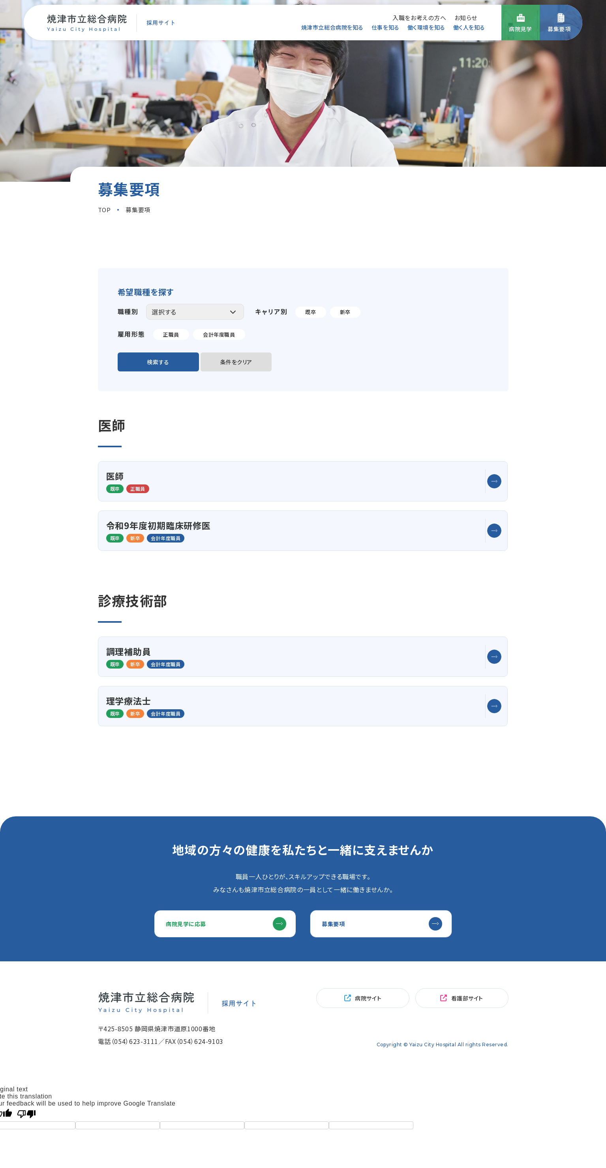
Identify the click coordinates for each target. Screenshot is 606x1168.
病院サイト (368, 938)
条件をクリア (251, 363)
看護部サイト (467, 938)
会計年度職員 (221, 334)
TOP (104, 209)
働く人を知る (467, 27)
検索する (162, 363)
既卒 (311, 312)
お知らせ (465, 17)
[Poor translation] (26, 1052)
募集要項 (341, 857)
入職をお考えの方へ (419, 17)
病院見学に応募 (195, 857)
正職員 (171, 334)
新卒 (346, 312)
